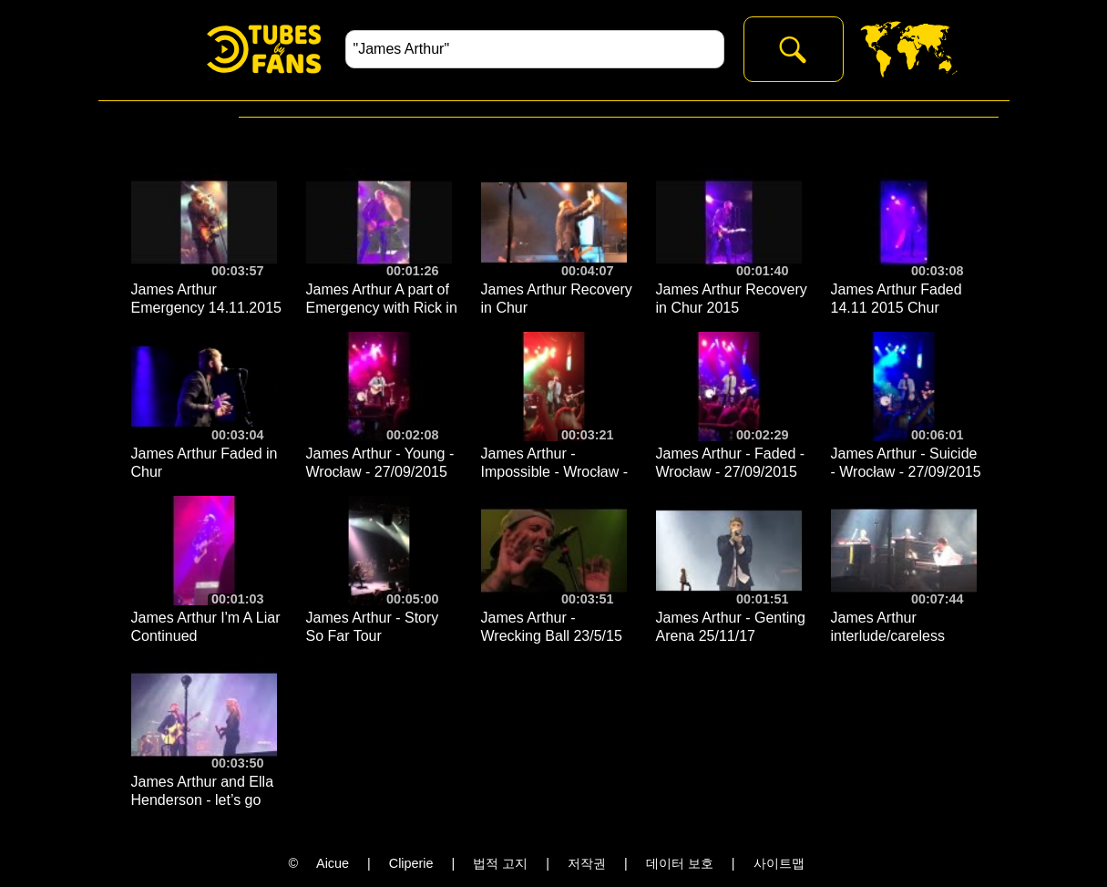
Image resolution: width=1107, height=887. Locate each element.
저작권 (587, 863)
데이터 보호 (679, 863)
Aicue (332, 863)
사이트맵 (779, 863)
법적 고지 (500, 863)
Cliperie (411, 863)
